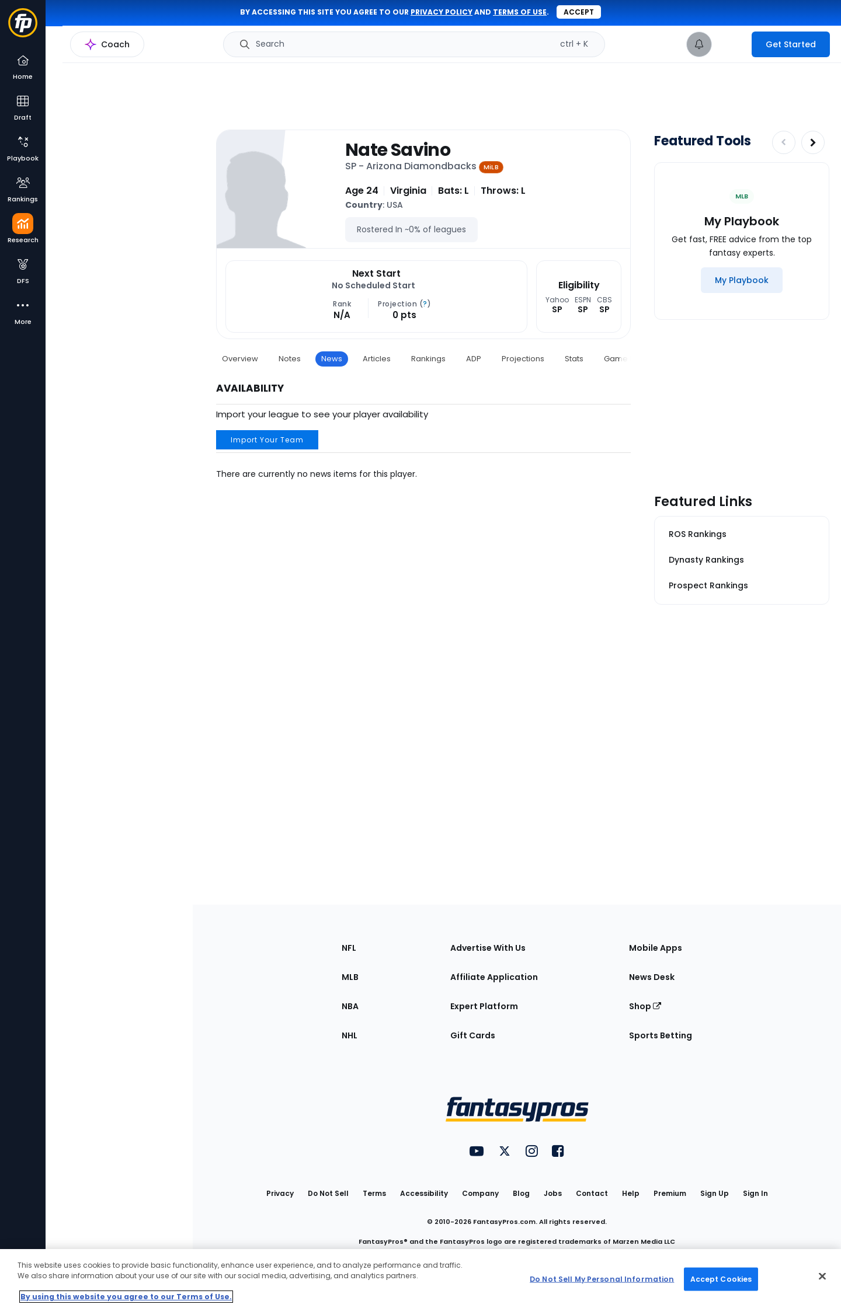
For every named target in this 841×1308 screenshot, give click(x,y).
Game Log (623, 358)
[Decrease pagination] (783, 142)
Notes (290, 358)
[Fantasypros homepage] (22, 28)
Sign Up (714, 1193)
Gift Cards (472, 1035)
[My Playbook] (742, 280)
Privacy (280, 1193)
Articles (377, 358)
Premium (670, 1193)
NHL (349, 1035)
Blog (521, 1193)
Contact (592, 1193)
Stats (574, 358)
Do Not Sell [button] (328, 1193)
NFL (349, 948)
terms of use (520, 12)
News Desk (652, 977)
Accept (579, 12)
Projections (523, 358)
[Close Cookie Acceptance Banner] (822, 1276)
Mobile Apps (655, 948)
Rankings (428, 358)
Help (631, 1193)
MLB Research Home (104, 50)
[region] (420, 1278)
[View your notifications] (699, 44)
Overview (240, 358)
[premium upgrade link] (732, 44)
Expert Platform (484, 1006)
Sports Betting (660, 1035)
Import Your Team (267, 440)
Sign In (755, 1193)
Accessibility (424, 1193)
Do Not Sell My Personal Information (602, 1278)
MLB (350, 977)
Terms (374, 1193)
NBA (350, 1006)
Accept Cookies (721, 1278)
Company (480, 1193)
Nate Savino (397, 150)
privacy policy (441, 12)
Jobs (553, 1193)
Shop (645, 1006)
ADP (473, 358)
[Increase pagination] (813, 142)
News (331, 358)
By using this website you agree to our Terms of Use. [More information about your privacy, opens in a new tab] (126, 1297)
